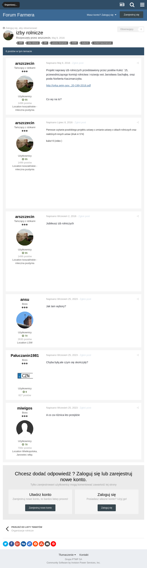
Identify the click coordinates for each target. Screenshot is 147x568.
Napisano (58, 63)
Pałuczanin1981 (25, 355)
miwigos (24, 408)
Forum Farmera (18, 14)
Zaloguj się (106, 507)
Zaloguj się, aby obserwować (21, 28)
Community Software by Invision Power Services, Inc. (73, 562)
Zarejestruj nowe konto (40, 507)
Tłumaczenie (67, 554)
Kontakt (83, 554)
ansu (24, 299)
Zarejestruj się (131, 14)
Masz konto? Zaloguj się (101, 14)
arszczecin (44, 37)
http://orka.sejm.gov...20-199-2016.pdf (69, 85)
